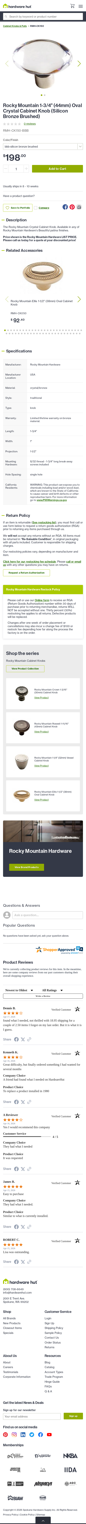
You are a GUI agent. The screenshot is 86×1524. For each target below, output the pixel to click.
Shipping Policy (54, 1328)
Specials (8, 1333)
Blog (47, 1362)
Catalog (49, 1367)
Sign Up (49, 1323)
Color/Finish (10, 140)
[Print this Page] (79, 207)
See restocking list (43, 522)
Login (48, 1318)
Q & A (48, 1391)
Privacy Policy (10, 1514)
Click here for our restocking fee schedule (29, 561)
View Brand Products (27, 867)
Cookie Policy (27, 1514)
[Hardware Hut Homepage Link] (17, 6)
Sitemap (40, 1514)
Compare (41, 207)
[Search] (43, 16)
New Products (11, 1323)
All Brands (9, 1318)
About (6, 1362)
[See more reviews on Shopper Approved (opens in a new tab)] (29, 1039)
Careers (8, 1367)
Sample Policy (53, 1333)
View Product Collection (25, 668)
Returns (49, 1347)
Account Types (54, 1372)
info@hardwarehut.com (17, 1292)
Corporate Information (17, 1377)
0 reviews (30, 123)
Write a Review (43, 996)
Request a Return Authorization (26, 572)
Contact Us (52, 1337)
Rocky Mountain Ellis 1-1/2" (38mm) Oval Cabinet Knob (42, 302)
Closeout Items (12, 1328)
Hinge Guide (52, 1381)
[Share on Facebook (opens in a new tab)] (16, 1040)
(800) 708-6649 (13, 1289)
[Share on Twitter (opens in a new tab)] (23, 1039)
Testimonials (10, 1372)
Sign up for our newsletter (19, 1410)
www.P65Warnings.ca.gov (52, 500)
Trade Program (54, 1377)
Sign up (73, 1416)
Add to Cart (57, 169)
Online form (42, 600)
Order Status (53, 1342)
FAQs (48, 1386)
